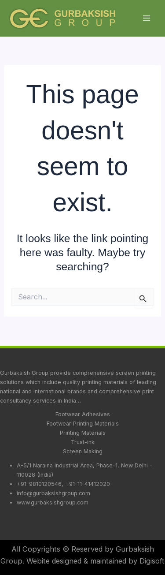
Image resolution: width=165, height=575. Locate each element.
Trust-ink (83, 442)
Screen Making (83, 451)
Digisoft (152, 560)
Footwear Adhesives (82, 414)
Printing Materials (83, 432)
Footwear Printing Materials (83, 423)
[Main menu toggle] (146, 18)
